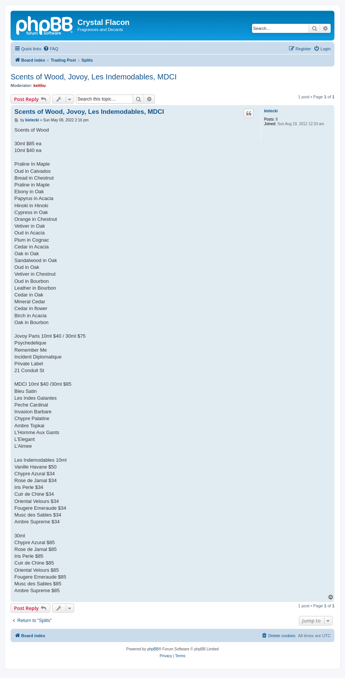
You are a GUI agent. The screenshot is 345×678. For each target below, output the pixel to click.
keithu (40, 85)
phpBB (153, 649)
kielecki (271, 111)
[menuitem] (50, 48)
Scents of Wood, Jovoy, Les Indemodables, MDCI (93, 77)
